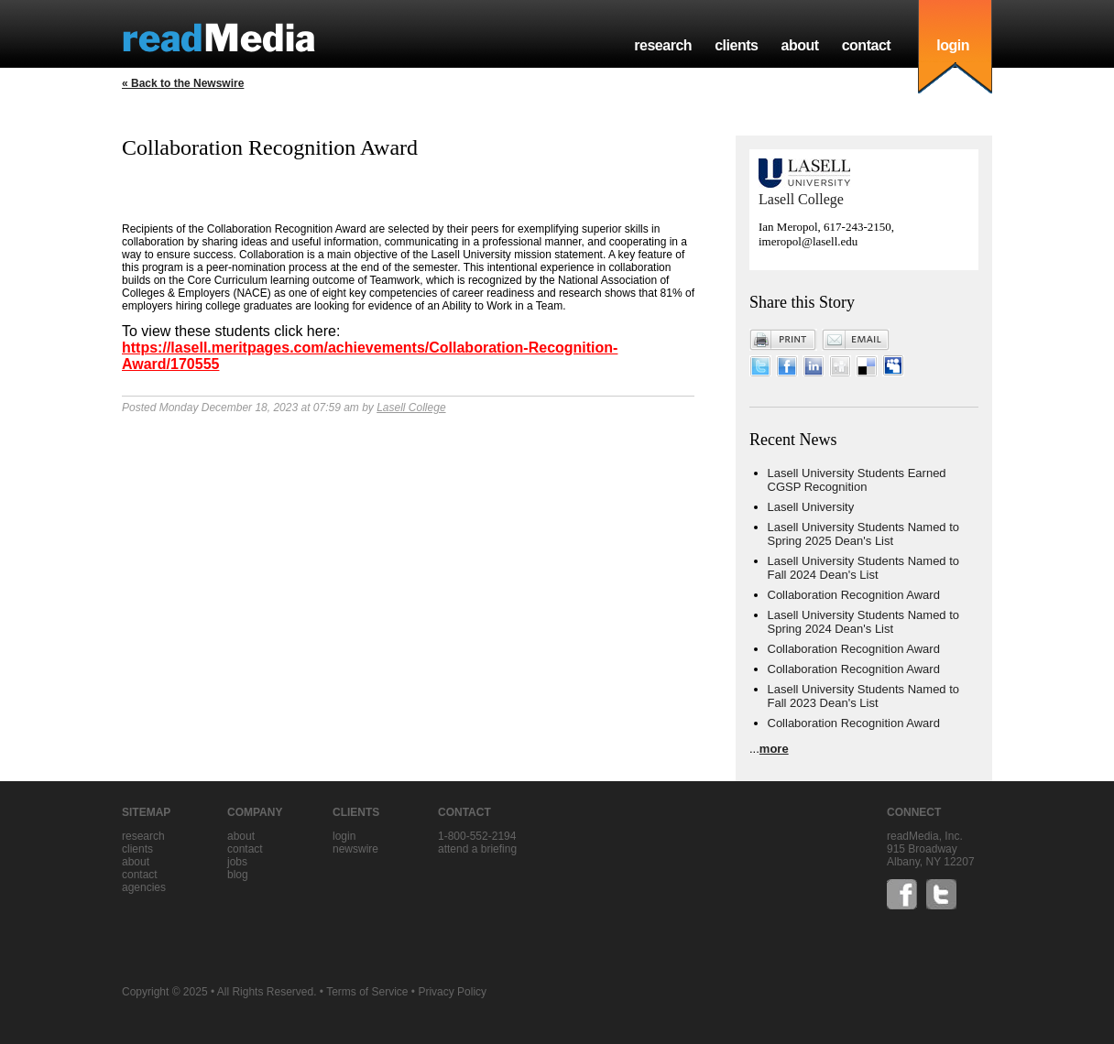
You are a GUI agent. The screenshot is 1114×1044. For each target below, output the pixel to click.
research (663, 45)
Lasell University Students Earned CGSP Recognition (857, 480)
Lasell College (411, 407)
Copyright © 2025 (165, 991)
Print (783, 340)
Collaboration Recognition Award (854, 595)
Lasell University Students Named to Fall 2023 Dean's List (864, 696)
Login (344, 836)
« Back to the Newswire (183, 83)
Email (856, 340)
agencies (144, 887)
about (799, 45)
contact (866, 45)
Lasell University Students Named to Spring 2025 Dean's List (864, 534)
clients (736, 45)
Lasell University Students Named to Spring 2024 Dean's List (864, 622)
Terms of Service (367, 991)
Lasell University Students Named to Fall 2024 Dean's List (864, 568)
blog (237, 874)
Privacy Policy (452, 991)
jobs (237, 861)
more (774, 749)
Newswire (355, 849)
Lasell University (811, 507)
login (952, 45)
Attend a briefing (477, 849)
